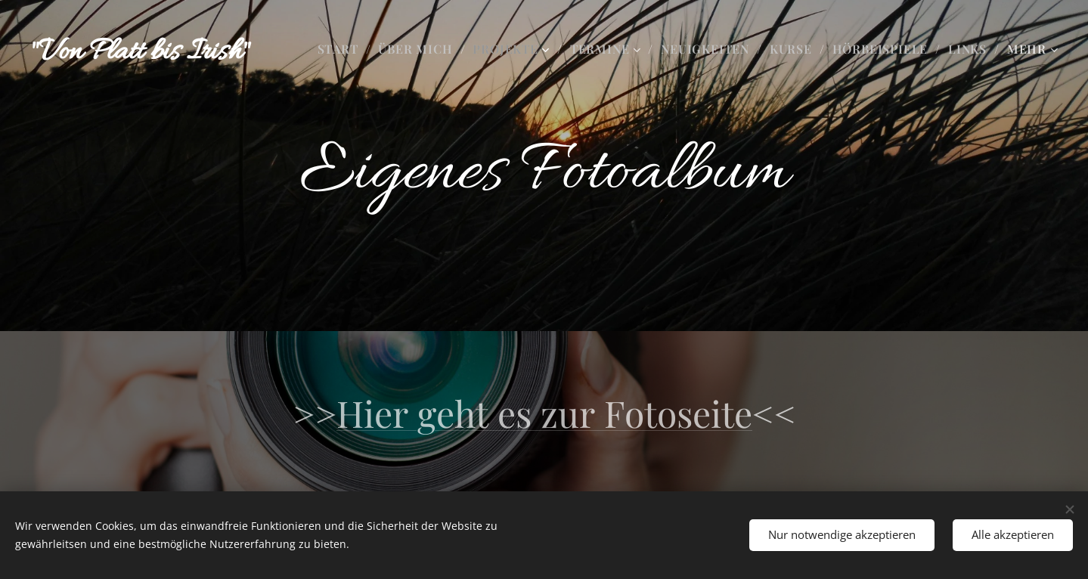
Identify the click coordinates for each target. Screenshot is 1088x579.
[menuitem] (342, 49)
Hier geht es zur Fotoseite (544, 413)
